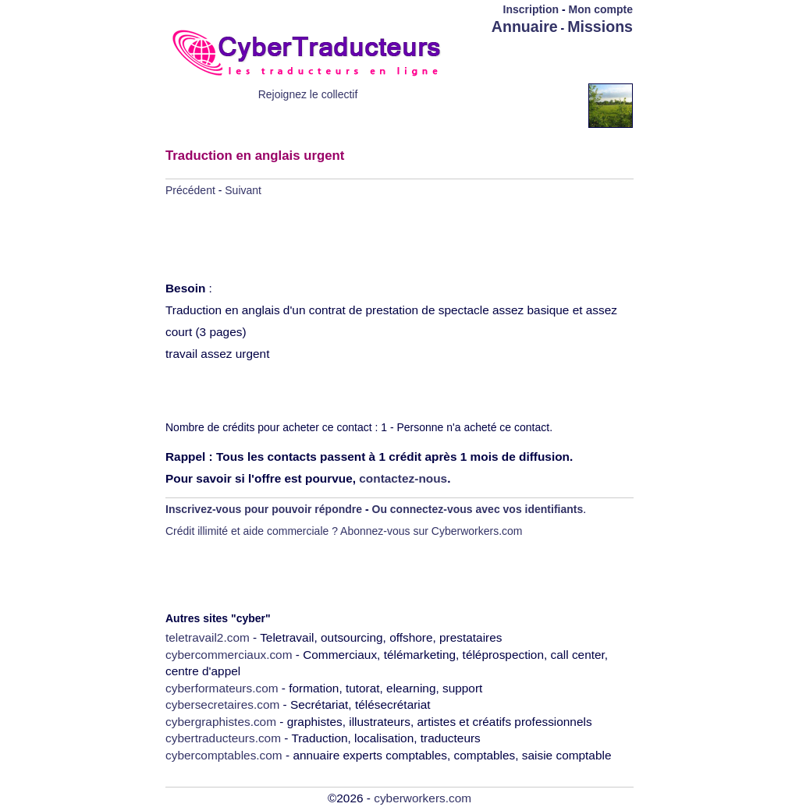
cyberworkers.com (422, 798)
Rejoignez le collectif (308, 94)
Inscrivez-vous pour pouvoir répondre (263, 509)
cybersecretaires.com (222, 704)
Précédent (190, 190)
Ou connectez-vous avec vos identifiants (478, 509)
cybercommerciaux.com (229, 654)
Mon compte (601, 9)
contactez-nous (403, 478)
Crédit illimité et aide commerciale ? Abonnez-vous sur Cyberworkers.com (344, 531)
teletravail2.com (207, 637)
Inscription (531, 9)
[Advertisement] (541, 60)
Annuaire (525, 26)
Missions (600, 26)
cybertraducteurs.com (223, 738)
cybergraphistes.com (220, 721)
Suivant (243, 190)
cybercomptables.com (223, 755)
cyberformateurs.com (222, 688)
